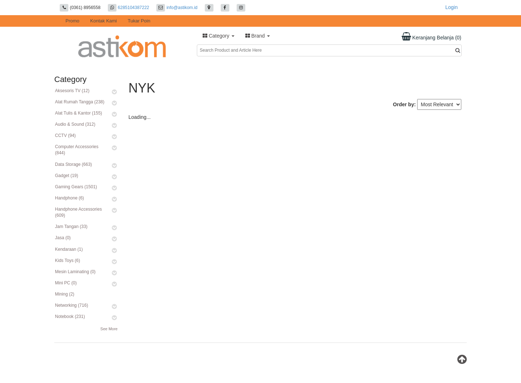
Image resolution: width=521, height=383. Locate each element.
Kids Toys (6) (67, 260)
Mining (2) (64, 294)
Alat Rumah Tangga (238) (80, 101)
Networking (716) (71, 305)
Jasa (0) (63, 237)
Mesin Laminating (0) (75, 271)
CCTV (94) (65, 135)
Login (451, 7)
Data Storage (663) (73, 164)
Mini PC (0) (66, 282)
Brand (257, 36)
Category (218, 36)
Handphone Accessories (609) (78, 212)
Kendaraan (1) (69, 249)
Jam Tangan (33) (71, 226)
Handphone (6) (69, 198)
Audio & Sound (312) (75, 124)
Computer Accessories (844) (76, 149)
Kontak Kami (103, 20)
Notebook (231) (70, 316)
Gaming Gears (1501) (76, 186)
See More (109, 329)
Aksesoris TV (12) (72, 90)
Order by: (404, 104)
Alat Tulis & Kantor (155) (78, 113)
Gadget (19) (66, 175)
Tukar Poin (139, 20)
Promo (72, 20)
